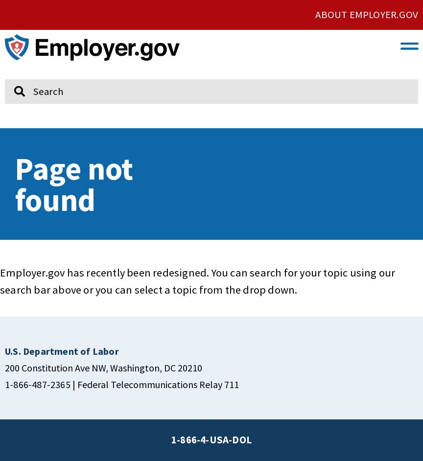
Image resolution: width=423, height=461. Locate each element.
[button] (409, 45)
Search (12, 74)
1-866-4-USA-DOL (211, 440)
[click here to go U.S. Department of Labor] (62, 351)
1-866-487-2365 (37, 384)
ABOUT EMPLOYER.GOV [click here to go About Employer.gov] (366, 14)
